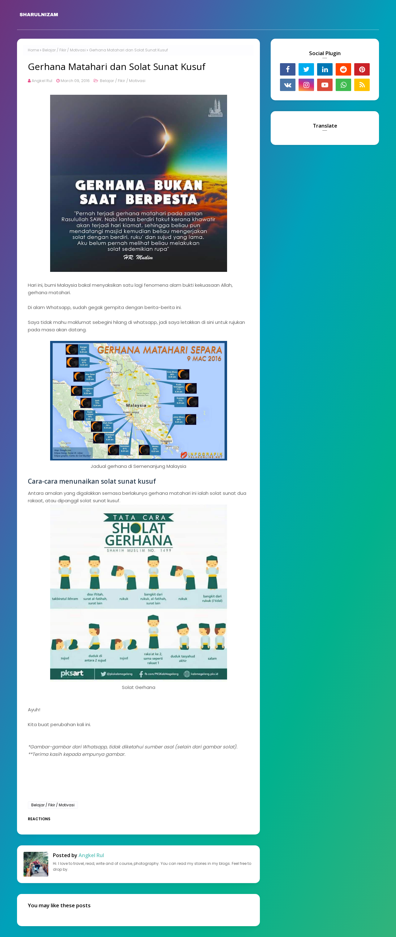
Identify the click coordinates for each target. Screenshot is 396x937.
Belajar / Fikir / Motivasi (64, 50)
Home (33, 50)
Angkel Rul (42, 81)
